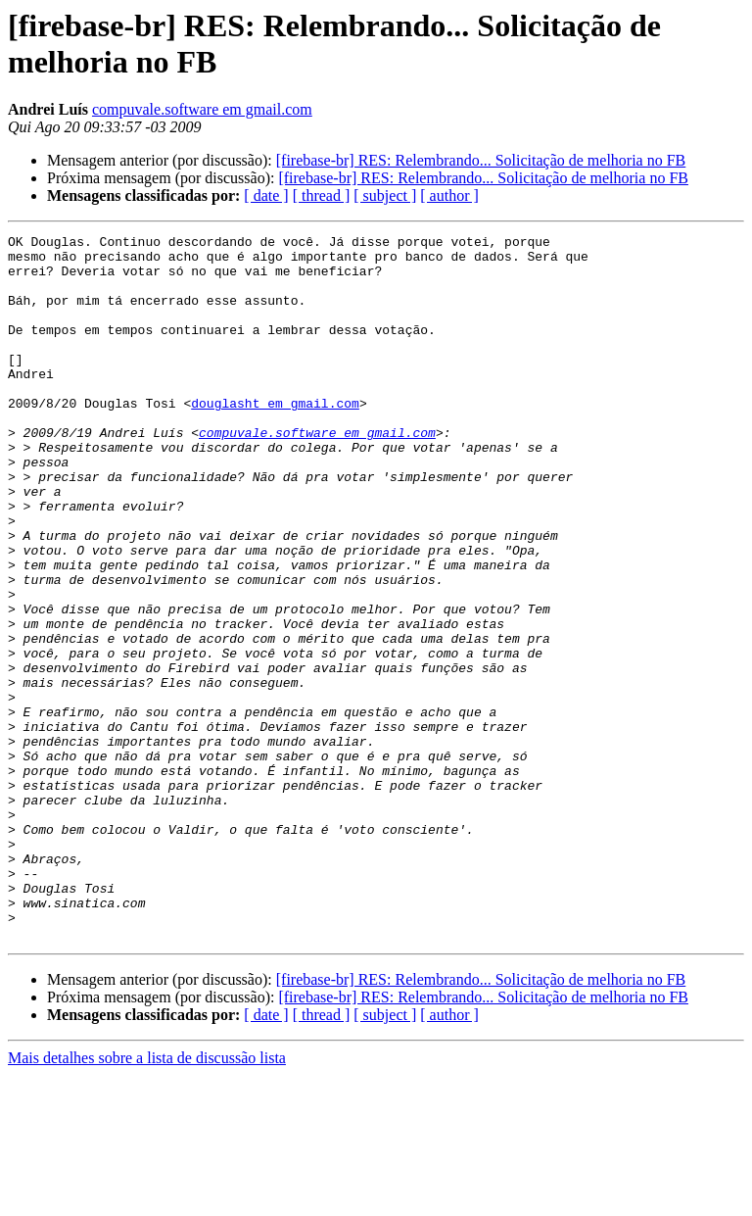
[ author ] (449, 195)
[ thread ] (322, 195)
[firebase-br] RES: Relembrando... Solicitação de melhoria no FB (481, 160)
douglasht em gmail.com (275, 438)
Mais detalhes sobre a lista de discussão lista (147, 1199)
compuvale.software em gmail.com (202, 109)
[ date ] (266, 195)
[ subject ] (384, 195)
